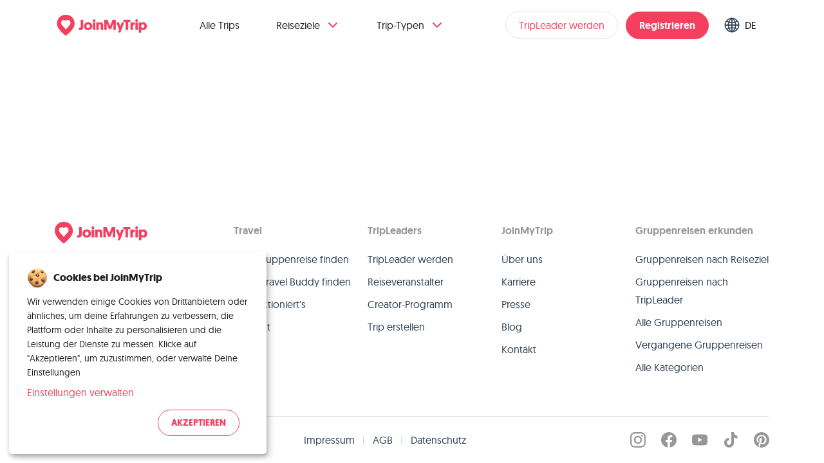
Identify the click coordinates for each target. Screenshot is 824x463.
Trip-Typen (411, 25)
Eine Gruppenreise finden (291, 259)
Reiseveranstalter (406, 281)
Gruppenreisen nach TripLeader (681, 290)
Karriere (518, 281)
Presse (515, 304)
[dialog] (138, 353)
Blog (511, 326)
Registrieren (667, 25)
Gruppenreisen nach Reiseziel (702, 259)
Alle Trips (219, 25)
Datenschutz (438, 439)
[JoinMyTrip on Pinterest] (761, 440)
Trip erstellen (396, 326)
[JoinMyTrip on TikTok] (730, 440)
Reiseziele (308, 25)
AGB (383, 439)
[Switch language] (742, 25)
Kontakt (518, 349)
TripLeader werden (561, 25)
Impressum (329, 439)
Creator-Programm (410, 304)
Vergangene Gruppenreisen (699, 344)
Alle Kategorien (669, 367)
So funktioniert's (270, 304)
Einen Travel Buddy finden (292, 281)
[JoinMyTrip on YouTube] (699, 440)
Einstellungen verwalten (80, 392)
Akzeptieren (198, 423)
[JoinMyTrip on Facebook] (669, 440)
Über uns (522, 259)
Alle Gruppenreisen (678, 322)
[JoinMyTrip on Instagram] (638, 440)
